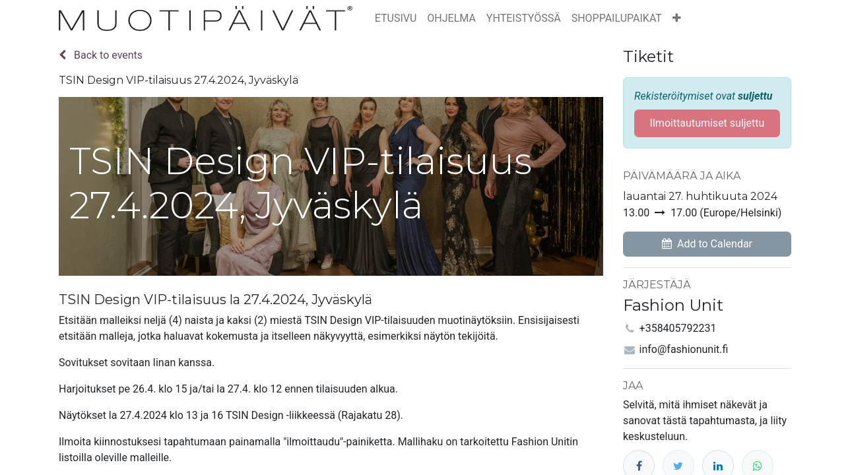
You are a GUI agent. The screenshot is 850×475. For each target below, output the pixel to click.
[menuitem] (396, 18)
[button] (676, 18)
